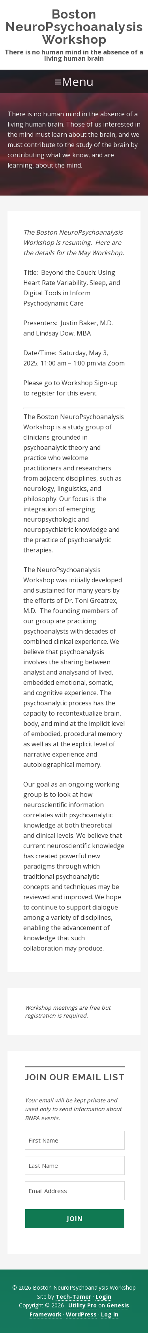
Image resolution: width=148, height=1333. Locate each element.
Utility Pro (82, 1305)
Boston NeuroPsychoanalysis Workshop (74, 27)
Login (103, 1296)
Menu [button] (78, 81)
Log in (109, 1314)
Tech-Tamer (73, 1296)
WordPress (81, 1314)
